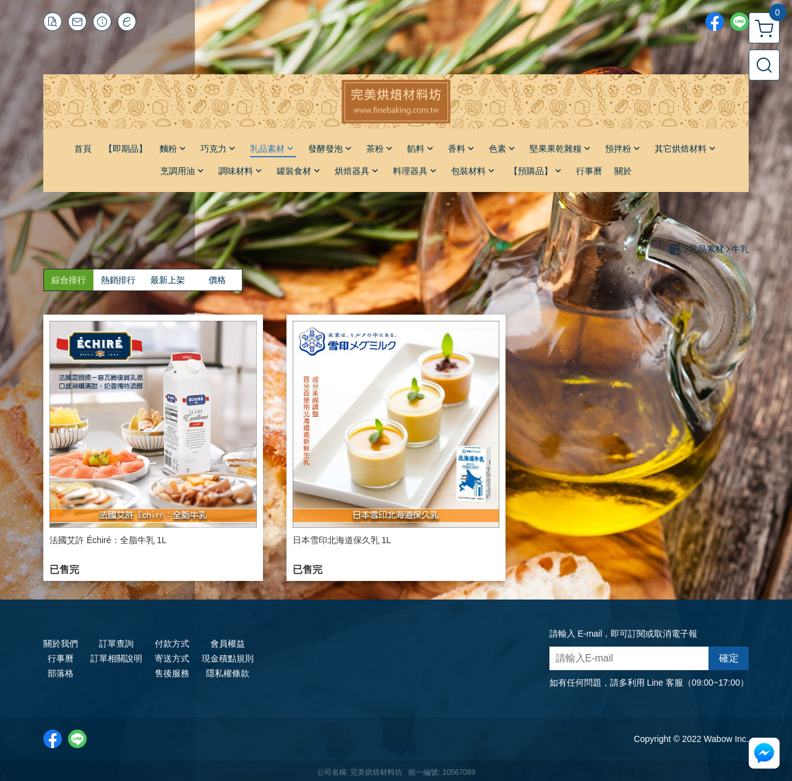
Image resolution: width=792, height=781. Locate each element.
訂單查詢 (116, 643)
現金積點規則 (228, 658)
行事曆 (61, 658)
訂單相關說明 (116, 658)
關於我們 (60, 643)
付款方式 (172, 643)
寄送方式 (172, 658)
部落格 (61, 673)
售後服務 (172, 673)
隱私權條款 (227, 673)
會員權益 (227, 643)
